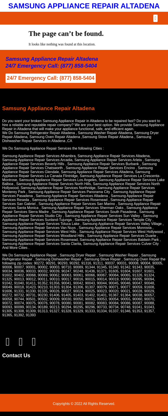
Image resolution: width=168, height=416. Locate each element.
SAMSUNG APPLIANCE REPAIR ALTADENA (84, 6)
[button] (155, 18)
